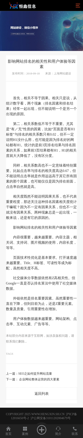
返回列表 (42, 393)
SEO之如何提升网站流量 (35, 373)
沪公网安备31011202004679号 (50, 418)
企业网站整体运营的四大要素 (39, 379)
